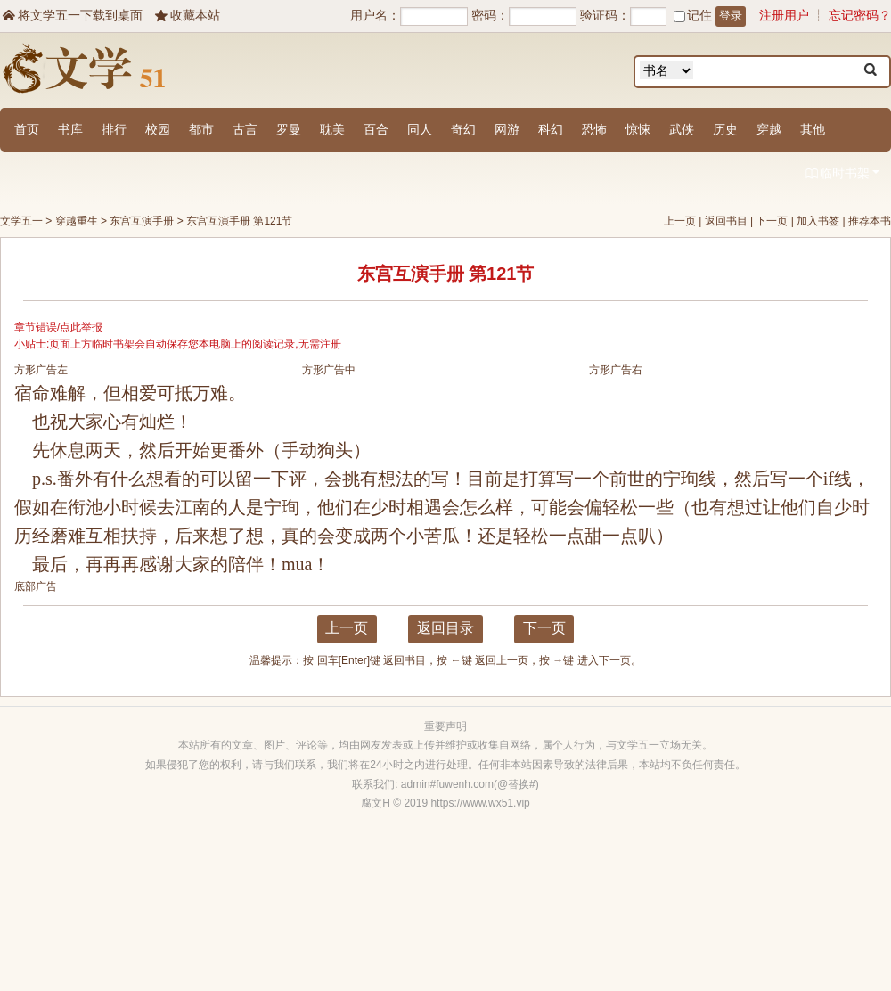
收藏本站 (186, 15)
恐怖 (594, 129)
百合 (376, 129)
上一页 (680, 221)
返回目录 (445, 627)
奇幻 (463, 129)
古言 (245, 129)
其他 (812, 129)
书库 (70, 129)
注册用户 (784, 15)
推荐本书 (869, 221)
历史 (725, 129)
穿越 (768, 129)
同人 (419, 129)
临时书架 (841, 174)
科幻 (550, 129)
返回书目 (726, 221)
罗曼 (288, 129)
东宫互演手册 (142, 221)
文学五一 (21, 221)
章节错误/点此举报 (58, 327)
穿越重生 (76, 221)
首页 (26, 129)
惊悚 (637, 129)
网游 (507, 129)
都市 (201, 129)
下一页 (772, 221)
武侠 (681, 129)
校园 (157, 129)
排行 (114, 129)
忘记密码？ (860, 15)
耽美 (332, 129)
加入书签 (818, 221)
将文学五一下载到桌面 (71, 15)
